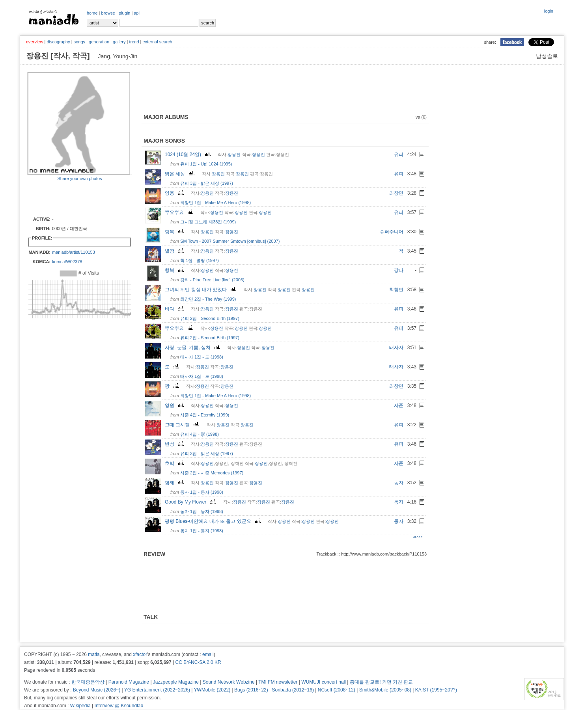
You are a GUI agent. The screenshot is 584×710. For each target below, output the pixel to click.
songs (79, 41)
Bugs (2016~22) (251, 690)
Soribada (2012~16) (293, 690)
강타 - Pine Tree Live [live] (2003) (212, 279)
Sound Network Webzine (229, 682)
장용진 (234, 154)
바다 (175, 309)
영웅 (175, 193)
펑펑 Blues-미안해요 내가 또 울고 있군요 (214, 521)
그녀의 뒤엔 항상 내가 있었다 (201, 289)
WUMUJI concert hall (323, 682)
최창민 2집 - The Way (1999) (208, 299)
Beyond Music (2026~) (96, 690)
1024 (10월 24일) (189, 154)
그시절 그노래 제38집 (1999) (208, 221)
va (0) (421, 117)
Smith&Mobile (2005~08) (385, 690)
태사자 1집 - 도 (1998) (201, 357)
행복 (175, 231)
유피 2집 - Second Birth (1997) (209, 318)
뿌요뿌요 (180, 212)
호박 (175, 463)
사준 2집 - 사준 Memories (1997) (211, 472)
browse (108, 13)
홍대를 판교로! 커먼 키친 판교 (381, 682)
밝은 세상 (180, 174)
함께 (175, 482)
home (92, 13)
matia (93, 654)
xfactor (140, 654)
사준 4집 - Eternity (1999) (204, 415)
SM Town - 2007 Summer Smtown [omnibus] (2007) (230, 241)
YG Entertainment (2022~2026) (157, 690)
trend (134, 41)
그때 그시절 (183, 424)
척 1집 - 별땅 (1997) (199, 260)
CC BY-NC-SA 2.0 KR (198, 662)
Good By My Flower (191, 502)
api (137, 13)
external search (157, 41)
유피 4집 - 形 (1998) (199, 434)
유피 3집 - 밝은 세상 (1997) (206, 183)
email (208, 654)
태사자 (396, 347)
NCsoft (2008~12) (336, 690)
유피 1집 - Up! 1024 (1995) (206, 164)
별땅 (175, 251)
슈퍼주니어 (391, 231)
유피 (398, 154)
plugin (124, 13)
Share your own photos (79, 178)
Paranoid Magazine (128, 682)
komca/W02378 (67, 261)
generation (99, 41)
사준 (398, 405)
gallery (119, 41)
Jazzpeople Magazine (176, 682)
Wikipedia (80, 705)
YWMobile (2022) (212, 690)
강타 (398, 270)
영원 (175, 405)
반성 (175, 444)
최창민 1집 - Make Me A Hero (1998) (215, 202)
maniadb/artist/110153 (73, 252)
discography (58, 41)
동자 (398, 482)
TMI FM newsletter (277, 682)
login (548, 11)
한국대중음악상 (87, 682)
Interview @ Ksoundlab (119, 705)
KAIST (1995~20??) (436, 690)
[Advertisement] (73, 198)
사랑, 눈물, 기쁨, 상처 (193, 347)
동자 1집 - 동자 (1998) (201, 492)
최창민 (396, 193)
